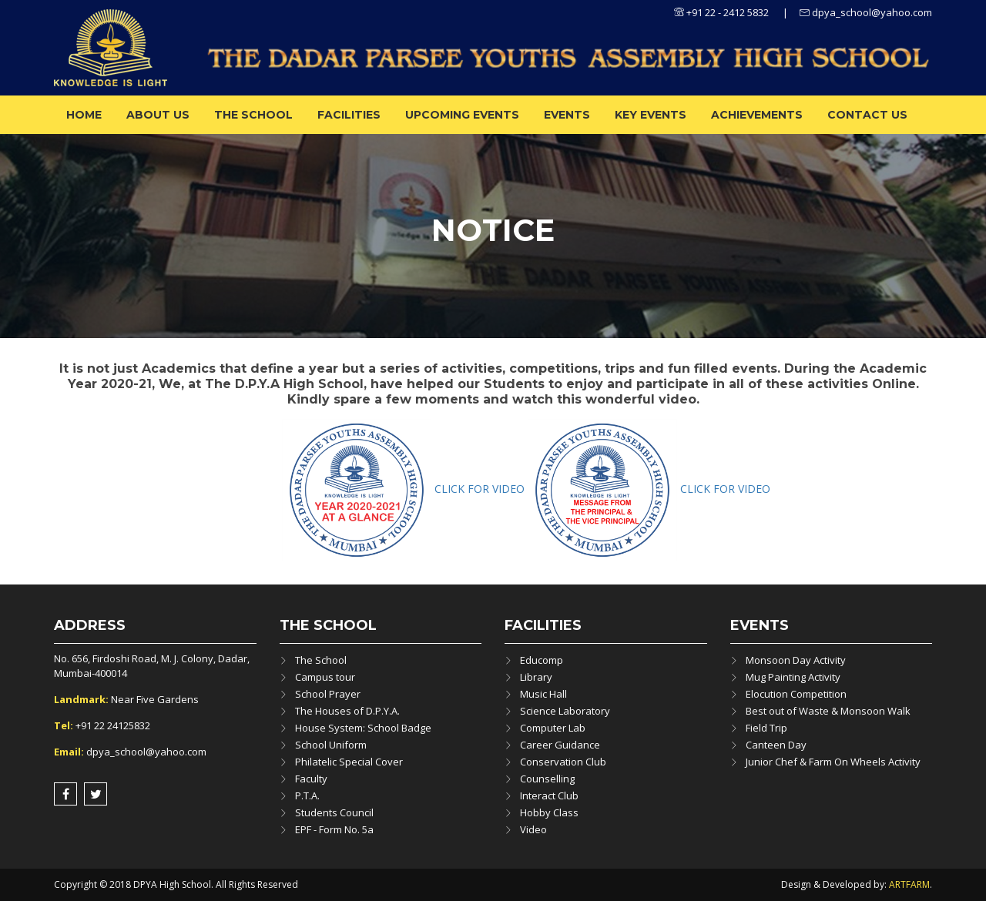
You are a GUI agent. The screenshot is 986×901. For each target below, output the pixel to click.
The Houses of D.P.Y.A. (347, 711)
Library (536, 677)
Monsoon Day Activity (796, 660)
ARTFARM (909, 884)
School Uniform (331, 745)
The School (253, 115)
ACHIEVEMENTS (757, 115)
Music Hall (543, 694)
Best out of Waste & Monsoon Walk (828, 711)
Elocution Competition (796, 694)
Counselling (547, 778)
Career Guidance (560, 745)
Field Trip (766, 728)
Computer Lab (552, 728)
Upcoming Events (462, 115)
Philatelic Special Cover (349, 762)
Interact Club (549, 795)
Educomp (541, 660)
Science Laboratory (565, 711)
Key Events (650, 115)
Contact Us (867, 115)
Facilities (349, 115)
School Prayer (328, 694)
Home (84, 115)
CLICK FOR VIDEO (481, 488)
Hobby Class (549, 812)
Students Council (334, 812)
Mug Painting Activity (793, 677)
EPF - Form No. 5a (334, 829)
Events (567, 115)
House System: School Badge (363, 728)
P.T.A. (307, 795)
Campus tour (325, 677)
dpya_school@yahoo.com (866, 12)
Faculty (311, 778)
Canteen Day (776, 745)
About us (157, 115)
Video (533, 829)
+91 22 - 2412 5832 (721, 12)
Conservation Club (563, 762)
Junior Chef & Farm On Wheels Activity (833, 762)
